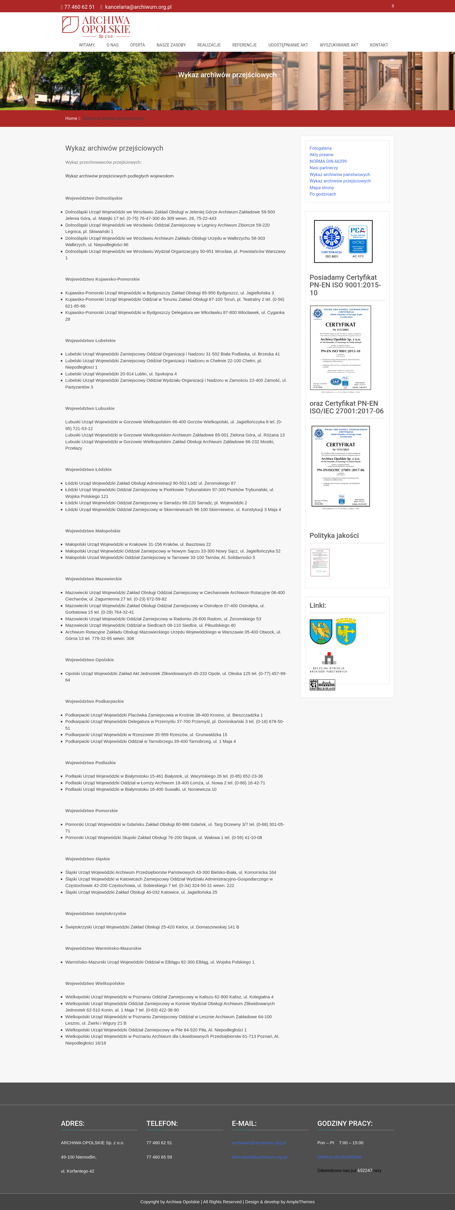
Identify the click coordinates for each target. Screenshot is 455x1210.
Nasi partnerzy (324, 167)
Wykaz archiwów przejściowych (114, 148)
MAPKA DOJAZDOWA (339, 1156)
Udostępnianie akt (288, 45)
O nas (113, 45)
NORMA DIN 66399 (328, 161)
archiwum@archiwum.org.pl (259, 1142)
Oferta (137, 45)
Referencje (244, 45)
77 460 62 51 (78, 7)
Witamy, (87, 45)
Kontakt (379, 45)
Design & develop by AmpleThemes (280, 1201)
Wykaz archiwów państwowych (340, 174)
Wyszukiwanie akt (339, 45)
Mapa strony (322, 187)
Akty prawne (322, 154)
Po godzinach (323, 194)
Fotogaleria (321, 148)
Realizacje (209, 45)
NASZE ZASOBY (171, 45)
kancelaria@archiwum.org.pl (136, 7)
